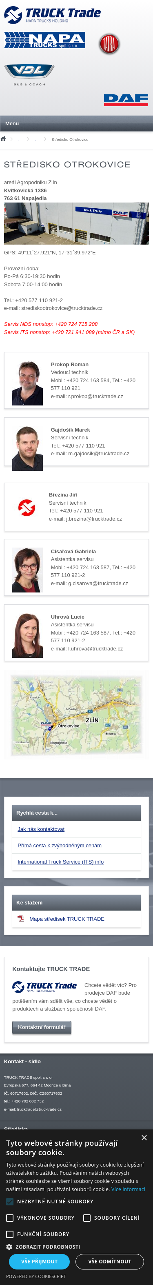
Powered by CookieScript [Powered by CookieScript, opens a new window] (36, 1276)
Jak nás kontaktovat (41, 829)
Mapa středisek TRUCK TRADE (61, 918)
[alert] (76, 1207)
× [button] (144, 1138)
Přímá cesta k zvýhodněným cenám (60, 846)
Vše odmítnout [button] (110, 1261)
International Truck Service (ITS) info (61, 862)
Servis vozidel (38, 140)
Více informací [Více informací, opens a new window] (128, 1189)
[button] (76, 1247)
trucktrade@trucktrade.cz (39, 1109)
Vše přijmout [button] (39, 1261)
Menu (12, 123)
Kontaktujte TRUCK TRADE (51, 969)
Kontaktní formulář (41, 1027)
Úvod (3, 138)
